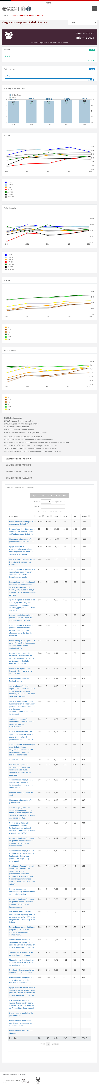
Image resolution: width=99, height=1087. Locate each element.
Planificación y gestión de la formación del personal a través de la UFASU (21, 671)
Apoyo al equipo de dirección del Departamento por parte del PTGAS (22, 561)
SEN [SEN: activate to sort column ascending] (56, 516)
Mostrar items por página (49, 501)
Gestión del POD (16, 760)
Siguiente (55, 1044)
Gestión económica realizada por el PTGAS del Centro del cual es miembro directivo (21, 617)
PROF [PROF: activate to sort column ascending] (84, 516)
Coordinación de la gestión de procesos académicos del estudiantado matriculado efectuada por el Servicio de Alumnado (21, 630)
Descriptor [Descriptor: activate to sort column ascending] (13, 516)
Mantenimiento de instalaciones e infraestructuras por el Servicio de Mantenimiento (22, 962)
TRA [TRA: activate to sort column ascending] (74, 516)
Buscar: (49, 506)
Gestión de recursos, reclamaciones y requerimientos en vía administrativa (22, 891)
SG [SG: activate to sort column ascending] (39, 516)
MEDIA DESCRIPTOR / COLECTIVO (19, 471)
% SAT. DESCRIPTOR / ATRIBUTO (18, 465)
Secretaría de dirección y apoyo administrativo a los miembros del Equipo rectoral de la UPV (22, 531)
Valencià (49, 3)
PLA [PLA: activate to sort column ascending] (65, 516)
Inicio (6, 15)
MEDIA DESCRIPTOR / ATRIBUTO (18, 459)
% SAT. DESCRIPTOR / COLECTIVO (19, 478)
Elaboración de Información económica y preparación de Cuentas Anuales (20, 1023)
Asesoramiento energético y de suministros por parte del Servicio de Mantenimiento (21, 980)
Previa (42, 1044)
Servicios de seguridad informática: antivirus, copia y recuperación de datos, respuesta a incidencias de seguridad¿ (21, 770)
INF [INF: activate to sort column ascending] (47, 516)
